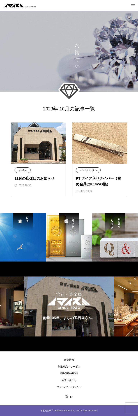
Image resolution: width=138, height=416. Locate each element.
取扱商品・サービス (69, 366)
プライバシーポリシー (69, 387)
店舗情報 (69, 359)
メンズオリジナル (88, 170)
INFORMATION (69, 373)
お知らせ (22, 170)
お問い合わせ (69, 380)
